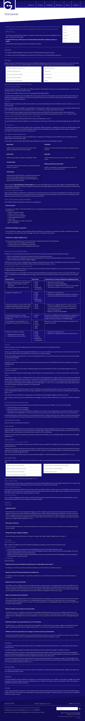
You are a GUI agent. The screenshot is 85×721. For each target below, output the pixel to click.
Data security (47, 71)
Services (40, 5)
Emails (64, 41)
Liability (64, 38)
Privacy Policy (34, 707)
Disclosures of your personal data (14, 80)
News (68, 5)
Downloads (65, 35)
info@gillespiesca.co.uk (44, 703)
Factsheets (49, 5)
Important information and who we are (15, 68)
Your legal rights (48, 77)
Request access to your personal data (15, 465)
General (65, 26)
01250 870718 (10, 703)
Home (6, 707)
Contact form (76, 703)
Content (65, 32)
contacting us (48, 118)
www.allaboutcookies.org (51, 382)
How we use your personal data (14, 77)
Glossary (46, 80)
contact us (65, 114)
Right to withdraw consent (51, 471)
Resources (59, 5)
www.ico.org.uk (8, 114)
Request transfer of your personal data (53, 468)
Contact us (76, 5)
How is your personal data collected (15, 74)
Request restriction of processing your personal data (57, 465)
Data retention (48, 74)
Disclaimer (29, 707)
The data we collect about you (13, 71)
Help (38, 707)
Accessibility (24, 707)
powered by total (33, 710)
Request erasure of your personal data (16, 471)
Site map (19, 707)
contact (36, 109)
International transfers (50, 68)
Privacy (64, 29)
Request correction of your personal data (16, 468)
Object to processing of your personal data (16, 474)
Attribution (10, 707)
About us (31, 5)
